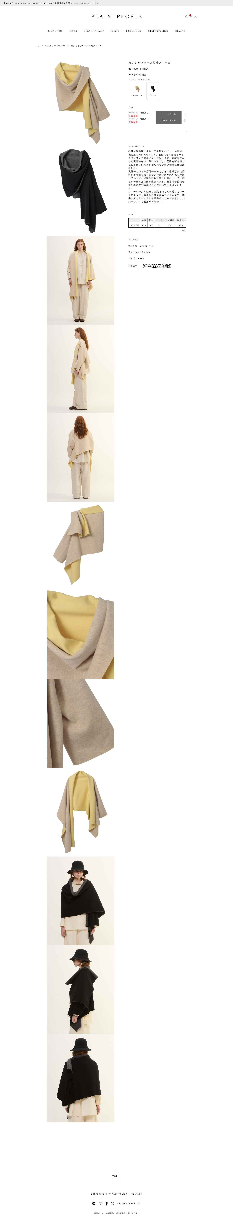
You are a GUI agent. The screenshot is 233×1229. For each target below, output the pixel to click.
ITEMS (115, 35)
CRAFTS (181, 35)
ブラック (153, 90)
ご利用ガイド (98, 1213)
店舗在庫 (133, 116)
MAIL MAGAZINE (129, 1203)
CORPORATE (97, 1194)
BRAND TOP (54, 35)
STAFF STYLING (159, 35)
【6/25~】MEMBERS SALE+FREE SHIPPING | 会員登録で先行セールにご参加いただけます (51, 3)
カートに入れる (168, 114)
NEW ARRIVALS (94, 35)
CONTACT (136, 1194)
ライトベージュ (137, 90)
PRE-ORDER (134, 35)
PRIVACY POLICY (118, 1194)
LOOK (73, 35)
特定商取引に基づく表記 (127, 1213)
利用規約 (110, 1213)
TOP (115, 1176)
